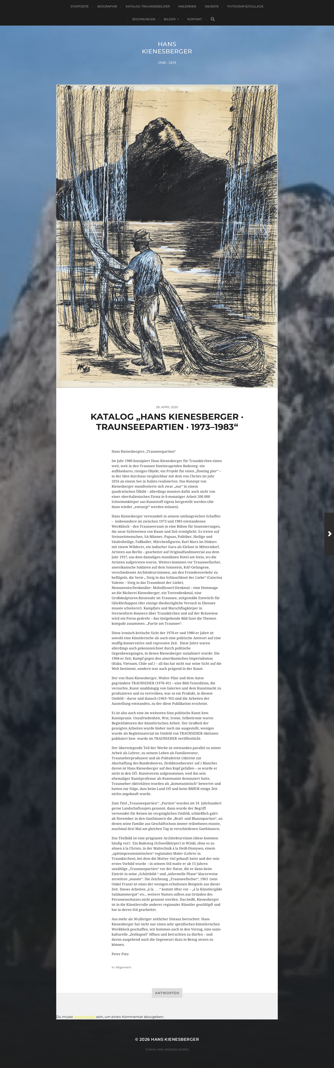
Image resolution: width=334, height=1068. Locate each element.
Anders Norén (176, 1049)
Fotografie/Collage (245, 6)
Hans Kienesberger (167, 47)
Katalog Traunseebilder (148, 6)
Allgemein (123, 967)
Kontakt (194, 19)
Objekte (212, 6)
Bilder (170, 19)
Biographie (107, 6)
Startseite (80, 6)
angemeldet (84, 1017)
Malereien (187, 6)
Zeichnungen (143, 19)
